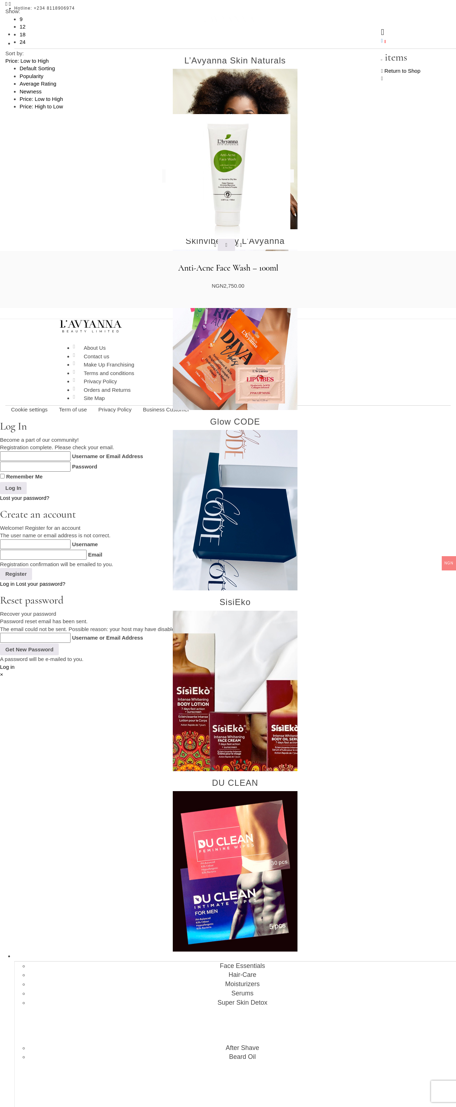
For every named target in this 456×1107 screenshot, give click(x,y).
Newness (31, 91)
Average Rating (38, 84)
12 (23, 27)
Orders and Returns (107, 390)
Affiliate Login (242, 1071)
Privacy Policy (100, 381)
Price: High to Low (41, 106)
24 (23, 42)
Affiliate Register (242, 1081)
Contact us (96, 356)
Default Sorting (37, 68)
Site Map (94, 398)
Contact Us (235, 1090)
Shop (235, 612)
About (235, 1033)
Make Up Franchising (109, 365)
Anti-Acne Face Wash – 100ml (228, 268)
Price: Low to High (41, 99)
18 (23, 34)
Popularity (31, 76)
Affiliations (235, 1052)
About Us (95, 348)
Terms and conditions (109, 373)
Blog (235, 1043)
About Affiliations (242, 1062)
